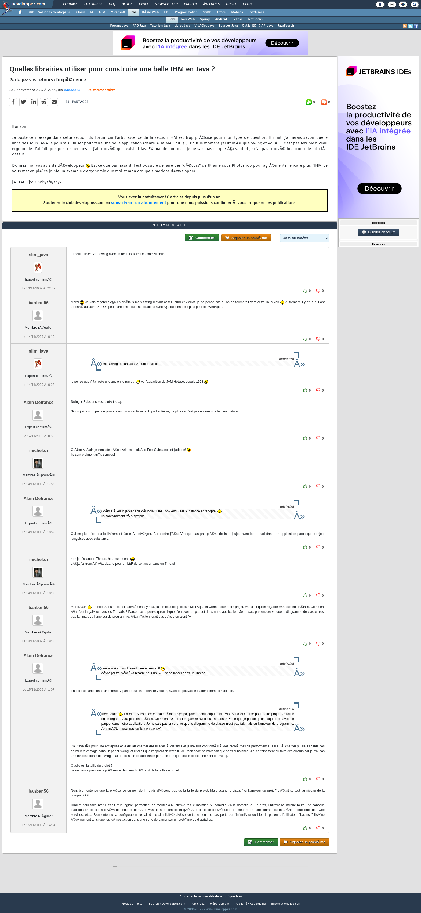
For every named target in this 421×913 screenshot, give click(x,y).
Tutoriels (93, 4)
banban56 (72, 93)
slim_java (38, 265)
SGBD (207, 12)
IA (91, 12)
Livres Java (182, 26)
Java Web (188, 19)
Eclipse (237, 19)
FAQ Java (139, 26)
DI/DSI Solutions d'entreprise (49, 12)
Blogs (127, 4)
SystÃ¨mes (256, 12)
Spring (205, 19)
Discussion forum (378, 232)
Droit (231, 4)
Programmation (186, 12)
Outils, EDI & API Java (257, 26)
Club (247, 4)
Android (221, 19)
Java (133, 12)
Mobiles (237, 12)
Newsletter (166, 4)
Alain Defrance (38, 412)
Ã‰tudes (211, 4)
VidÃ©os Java (204, 26)
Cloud (80, 12)
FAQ (112, 4)
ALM (102, 12)
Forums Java (119, 26)
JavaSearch (286, 26)
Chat (143, 4)
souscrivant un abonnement (138, 206)
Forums (70, 4)
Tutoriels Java (160, 26)
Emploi (190, 4)
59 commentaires (101, 94)
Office (221, 12)
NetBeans (255, 19)
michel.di (38, 460)
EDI (166, 12)
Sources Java (228, 26)
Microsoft (118, 12)
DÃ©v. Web (150, 12)
